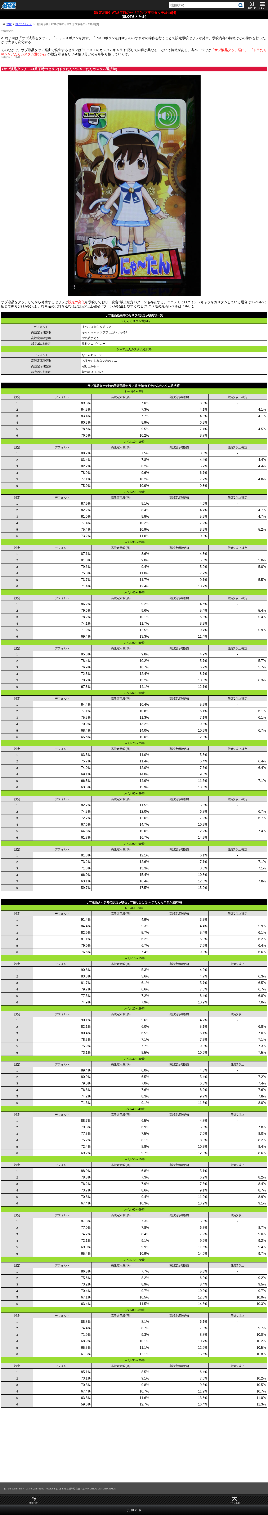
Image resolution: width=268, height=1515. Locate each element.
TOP (9, 24)
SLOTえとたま (23, 24)
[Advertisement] (125, 1445)
